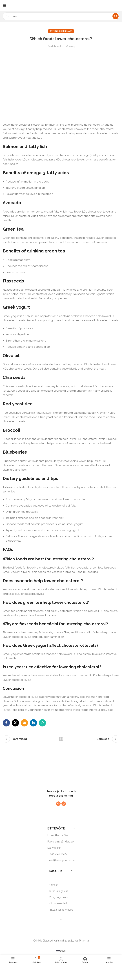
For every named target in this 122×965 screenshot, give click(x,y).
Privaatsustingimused (61, 909)
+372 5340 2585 (57, 853)
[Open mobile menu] (4, 5)
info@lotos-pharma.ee (62, 860)
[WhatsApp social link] (42, 722)
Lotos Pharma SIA (57, 835)
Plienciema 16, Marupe (60, 841)
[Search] (61, 16)
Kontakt (53, 884)
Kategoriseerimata (61, 31)
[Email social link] (24, 722)
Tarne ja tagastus (58, 891)
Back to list (61, 739)
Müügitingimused (59, 897)
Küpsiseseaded (58, 903)
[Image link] (59, 774)
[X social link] (15, 722)
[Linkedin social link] (33, 722)
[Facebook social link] (6, 722)
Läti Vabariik (54, 847)
